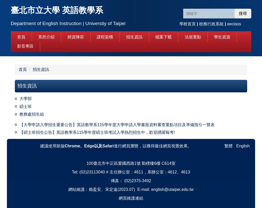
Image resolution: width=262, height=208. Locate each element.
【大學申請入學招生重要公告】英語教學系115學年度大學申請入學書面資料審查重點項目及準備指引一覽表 (117, 125)
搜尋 (243, 13)
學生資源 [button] (222, 37)
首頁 (21, 37)
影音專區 (25, 46)
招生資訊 (41, 69)
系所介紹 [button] (46, 37)
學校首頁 (187, 24)
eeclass (234, 24)
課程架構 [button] (105, 37)
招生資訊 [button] (134, 37)
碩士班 (25, 106)
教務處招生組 (31, 114)
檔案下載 (163, 37)
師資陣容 (76, 37)
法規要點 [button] (193, 37)
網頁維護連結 (131, 198)
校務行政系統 (211, 24)
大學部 (25, 98)
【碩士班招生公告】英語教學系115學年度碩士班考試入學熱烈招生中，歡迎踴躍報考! (97, 132)
